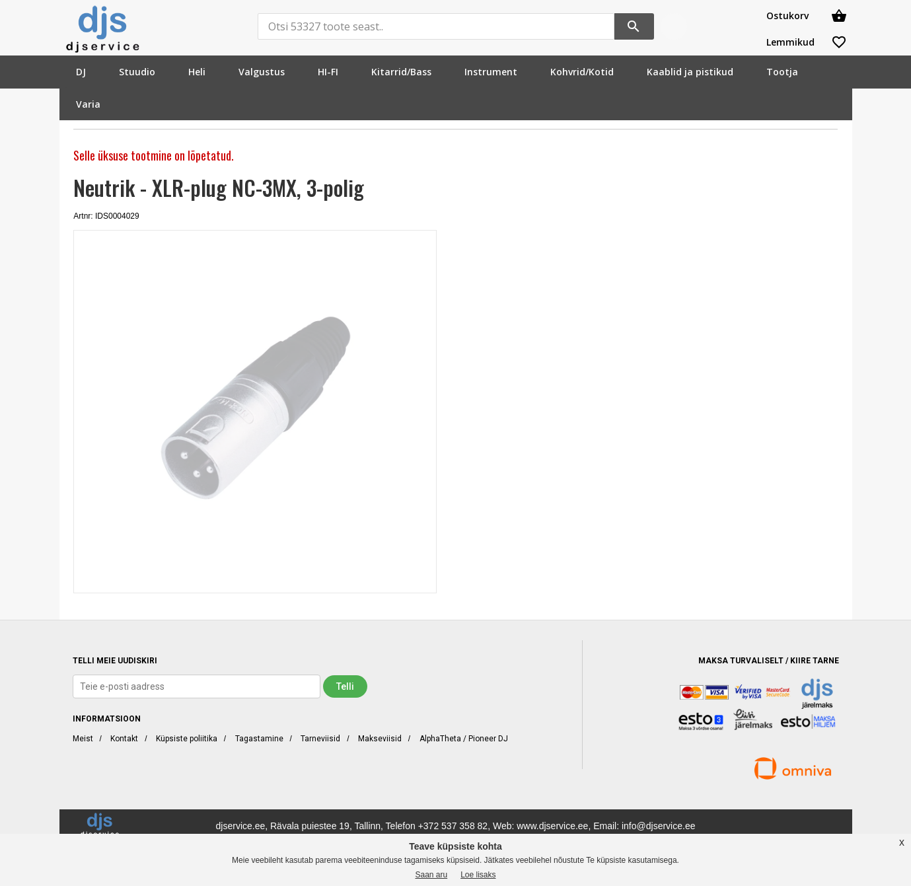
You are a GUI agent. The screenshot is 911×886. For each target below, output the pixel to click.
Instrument (490, 71)
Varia (88, 104)
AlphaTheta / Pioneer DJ (463, 738)
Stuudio (137, 71)
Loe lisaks (477, 874)
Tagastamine (259, 738)
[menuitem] (80, 71)
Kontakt (124, 738)
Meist (83, 738)
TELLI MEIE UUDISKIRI (115, 660)
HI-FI (328, 71)
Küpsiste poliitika (186, 738)
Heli (196, 71)
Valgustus (261, 71)
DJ (81, 71)
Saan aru (431, 874)
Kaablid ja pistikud (690, 71)
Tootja (782, 71)
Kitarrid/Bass (401, 71)
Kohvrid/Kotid (582, 71)
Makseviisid (380, 738)
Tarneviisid (320, 738)
